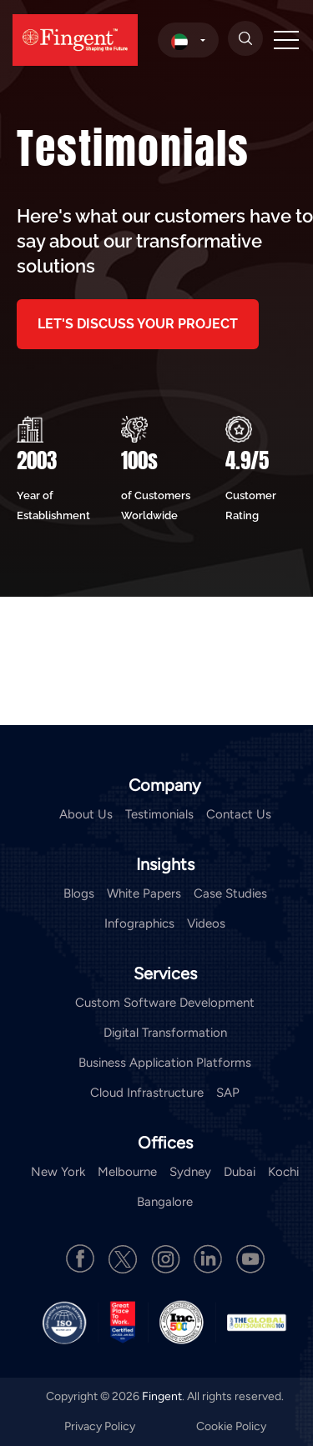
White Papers (144, 893)
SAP (228, 1092)
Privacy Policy (101, 1426)
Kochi (283, 1171)
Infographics (139, 923)
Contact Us (238, 814)
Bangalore (165, 1201)
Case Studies (230, 893)
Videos (206, 923)
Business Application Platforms (164, 1062)
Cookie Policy (231, 1426)
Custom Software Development (165, 1002)
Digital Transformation (165, 1032)
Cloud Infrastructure (147, 1092)
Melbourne (127, 1171)
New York (58, 1171)
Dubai (239, 1171)
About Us (86, 814)
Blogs (78, 893)
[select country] (188, 40)
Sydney (190, 1171)
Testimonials (159, 814)
